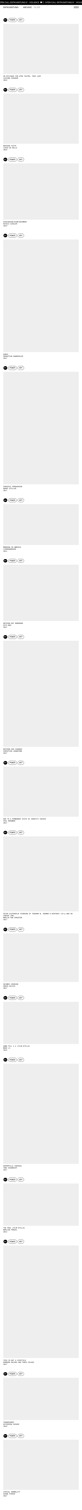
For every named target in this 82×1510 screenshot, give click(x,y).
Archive (27, 7)
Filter (37, 7)
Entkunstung (10, 7)
